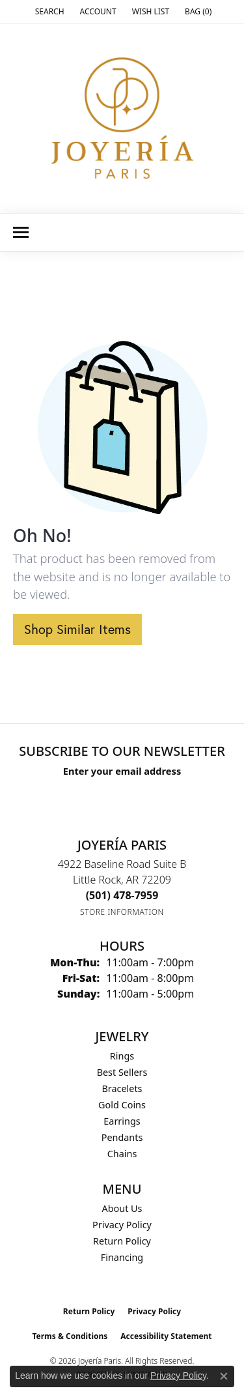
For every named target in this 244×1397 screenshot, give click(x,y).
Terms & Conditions (69, 1336)
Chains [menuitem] (122, 1153)
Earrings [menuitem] (121, 1121)
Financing (122, 1257)
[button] (48, 11)
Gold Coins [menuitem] (122, 1105)
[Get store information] (122, 911)
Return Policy (122, 1241)
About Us (122, 1208)
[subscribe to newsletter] (181, 795)
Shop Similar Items (77, 629)
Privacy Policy (122, 1224)
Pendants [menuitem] (122, 1137)
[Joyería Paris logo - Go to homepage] (122, 118)
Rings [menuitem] (122, 1056)
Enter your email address (122, 770)
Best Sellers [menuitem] (122, 1072)
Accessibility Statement (165, 1336)
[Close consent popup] (224, 1376)
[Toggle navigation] (21, 232)
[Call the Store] (122, 895)
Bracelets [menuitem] (122, 1088)
